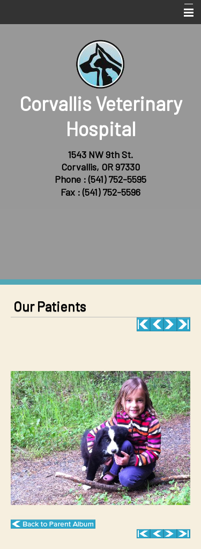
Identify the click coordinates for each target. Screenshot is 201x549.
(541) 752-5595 (117, 179)
